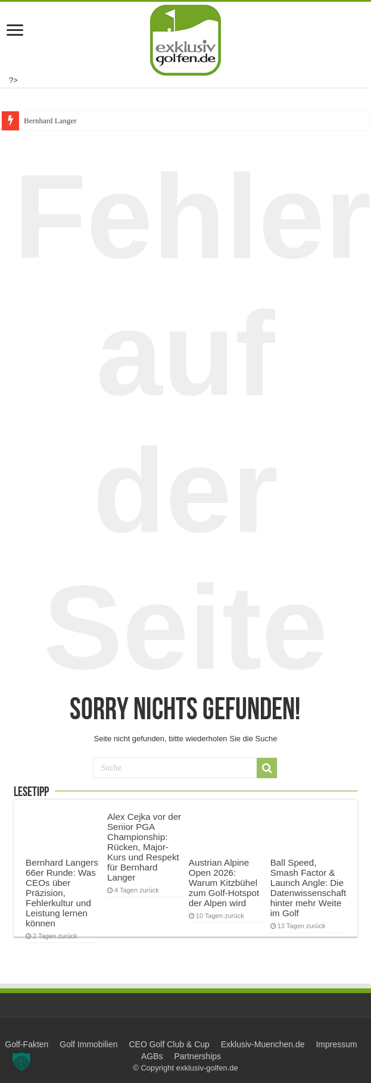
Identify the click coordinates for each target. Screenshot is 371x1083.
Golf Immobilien (88, 1044)
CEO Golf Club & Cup (169, 1044)
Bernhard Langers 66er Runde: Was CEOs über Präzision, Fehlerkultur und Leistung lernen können (62, 892)
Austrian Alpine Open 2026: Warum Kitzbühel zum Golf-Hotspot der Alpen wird (224, 882)
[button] (21, 1061)
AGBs (152, 1056)
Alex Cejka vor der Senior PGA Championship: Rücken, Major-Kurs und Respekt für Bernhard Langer (144, 847)
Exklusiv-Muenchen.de (263, 1044)
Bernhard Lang (47, 120)
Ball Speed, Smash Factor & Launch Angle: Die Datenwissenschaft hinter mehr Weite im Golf (308, 887)
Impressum (336, 1044)
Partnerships (197, 1056)
